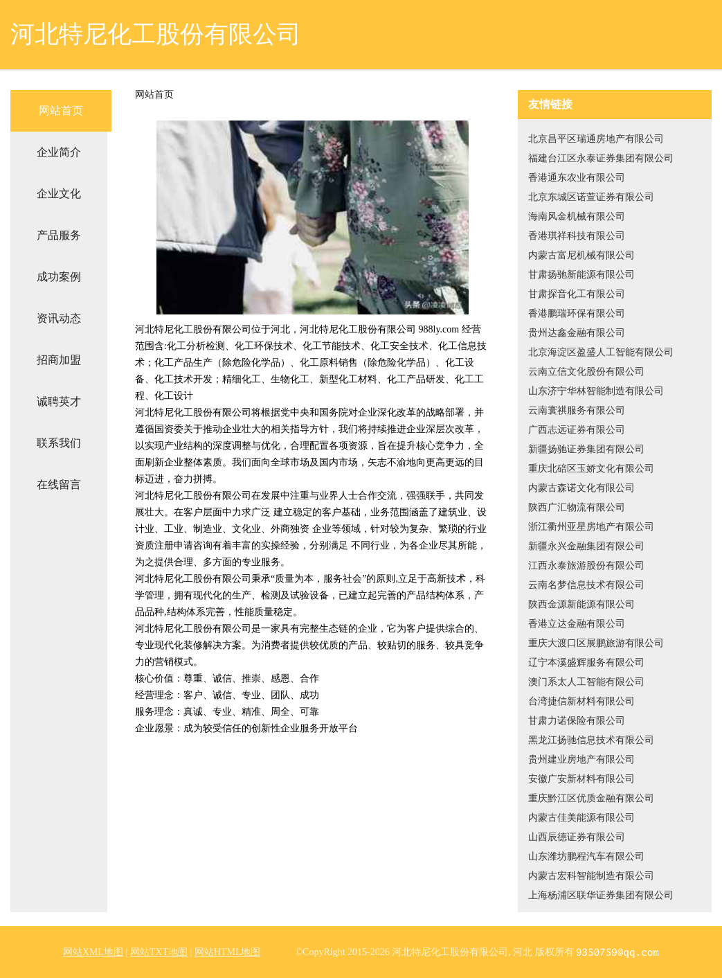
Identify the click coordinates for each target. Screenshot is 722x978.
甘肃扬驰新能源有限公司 (581, 274)
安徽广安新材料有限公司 (581, 779)
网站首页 (61, 110)
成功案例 (59, 277)
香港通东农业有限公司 (576, 177)
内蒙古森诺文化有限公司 (581, 488)
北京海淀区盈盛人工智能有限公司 (601, 352)
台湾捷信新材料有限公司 (581, 701)
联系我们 (59, 443)
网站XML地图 (93, 952)
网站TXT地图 (159, 952)
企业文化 (59, 193)
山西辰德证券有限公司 (576, 837)
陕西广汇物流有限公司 (576, 507)
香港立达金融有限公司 (576, 624)
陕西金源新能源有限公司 (581, 604)
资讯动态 (59, 318)
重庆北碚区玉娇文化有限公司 (591, 468)
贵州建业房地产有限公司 (581, 759)
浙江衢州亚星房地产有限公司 (591, 527)
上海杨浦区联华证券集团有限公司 (601, 895)
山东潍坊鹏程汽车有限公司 (586, 856)
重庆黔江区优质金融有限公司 (591, 798)
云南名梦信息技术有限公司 (586, 585)
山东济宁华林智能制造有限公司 (596, 391)
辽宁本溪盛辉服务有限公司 (586, 662)
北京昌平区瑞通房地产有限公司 (596, 139)
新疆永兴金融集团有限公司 (586, 546)
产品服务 (59, 235)
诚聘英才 (59, 401)
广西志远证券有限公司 (576, 430)
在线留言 (59, 484)
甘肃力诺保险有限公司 (576, 720)
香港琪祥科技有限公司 (576, 236)
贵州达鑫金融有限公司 (576, 333)
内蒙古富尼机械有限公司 (581, 255)
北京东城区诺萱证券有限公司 (591, 197)
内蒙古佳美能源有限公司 (581, 817)
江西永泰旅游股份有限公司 (586, 565)
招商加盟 (59, 360)
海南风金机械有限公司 (576, 216)
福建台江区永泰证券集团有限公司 (601, 158)
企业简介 (59, 152)
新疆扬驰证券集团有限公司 (586, 449)
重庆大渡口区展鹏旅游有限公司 (596, 643)
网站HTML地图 (228, 952)
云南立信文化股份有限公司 (586, 371)
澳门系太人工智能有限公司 (586, 682)
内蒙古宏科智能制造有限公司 (591, 876)
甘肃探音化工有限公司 (576, 294)
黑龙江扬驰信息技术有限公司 (591, 740)
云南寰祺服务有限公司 (576, 410)
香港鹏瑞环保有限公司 (576, 313)
